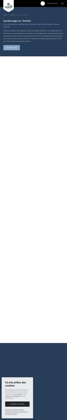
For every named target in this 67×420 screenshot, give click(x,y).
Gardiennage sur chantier (23, 14)
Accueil (5, 14)
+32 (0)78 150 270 (52, 3)
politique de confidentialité (12, 396)
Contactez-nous (11, 47)
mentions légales (17, 394)
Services (12, 14)
